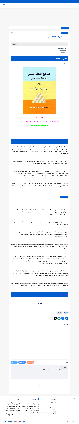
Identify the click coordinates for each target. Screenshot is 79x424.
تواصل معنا (74, 1)
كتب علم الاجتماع (41, 5)
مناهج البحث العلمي (62, 48)
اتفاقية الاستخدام (52, 404)
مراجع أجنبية (19, 5)
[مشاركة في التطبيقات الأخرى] (51, 318)
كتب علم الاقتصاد (32, 5)
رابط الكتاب (63, 52)
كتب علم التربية (48, 5)
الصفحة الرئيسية (52, 402)
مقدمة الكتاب (63, 50)
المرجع (64, 421)
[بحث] (4, 5)
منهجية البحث (65, 33)
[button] (62, 318)
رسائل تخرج (25, 5)
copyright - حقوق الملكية (36, 1)
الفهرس (54, 411)
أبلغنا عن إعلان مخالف (47, 1)
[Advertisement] (39, 17)
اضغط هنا (39, 303)
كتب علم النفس (56, 5)
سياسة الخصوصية (52, 407)
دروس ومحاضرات (11, 5)
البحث (58, 1)
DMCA (54, 409)
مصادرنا (53, 1)
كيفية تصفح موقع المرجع (65, 1)
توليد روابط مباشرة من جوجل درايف (49, 415)
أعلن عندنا (54, 413)
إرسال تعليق (63, 367)
